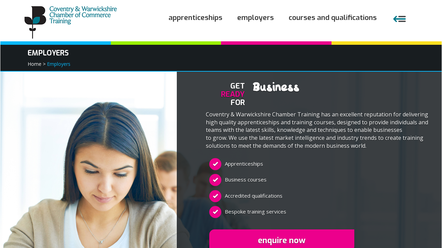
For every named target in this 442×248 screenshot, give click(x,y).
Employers (255, 17)
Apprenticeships (195, 17)
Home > (37, 64)
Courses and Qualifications (333, 17)
